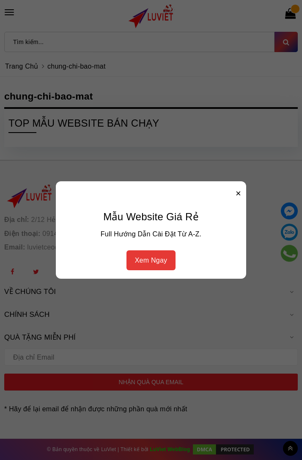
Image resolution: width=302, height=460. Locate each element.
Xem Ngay (151, 260)
